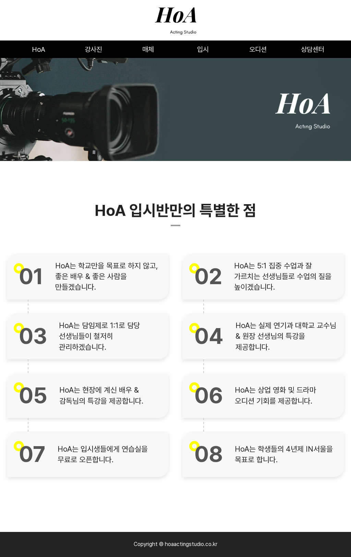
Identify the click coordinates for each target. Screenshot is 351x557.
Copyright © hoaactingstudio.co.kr (175, 544)
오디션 (258, 49)
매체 (148, 49)
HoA (38, 49)
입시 (203, 49)
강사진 (93, 49)
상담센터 (312, 49)
